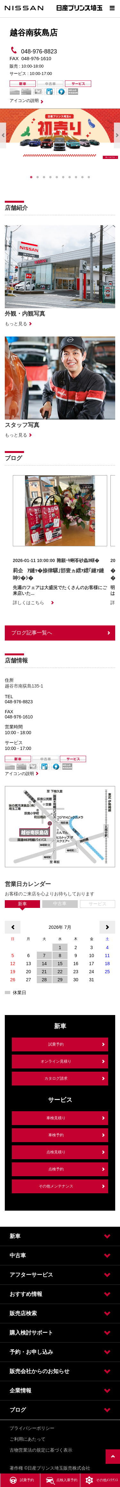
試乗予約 (56, 1044)
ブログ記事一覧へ (31, 632)
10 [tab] (89, 177)
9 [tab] (82, 177)
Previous (3, 135)
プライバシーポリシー (32, 1428)
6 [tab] (63, 177)
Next (117, 135)
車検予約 (56, 1135)
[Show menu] (112, 8)
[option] (60, 540)
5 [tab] (57, 177)
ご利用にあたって (27, 1439)
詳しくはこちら (28, 602)
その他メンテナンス (56, 1186)
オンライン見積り (56, 1061)
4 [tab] (50, 177)
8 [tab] (76, 177)
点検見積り (56, 1152)
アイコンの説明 (24, 100)
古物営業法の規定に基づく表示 (41, 1450)
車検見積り (56, 1118)
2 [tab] (38, 177)
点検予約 (56, 1169)
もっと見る (16, 323)
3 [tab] (44, 177)
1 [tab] (31, 177)
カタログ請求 (56, 1078)
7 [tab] (70, 177)
